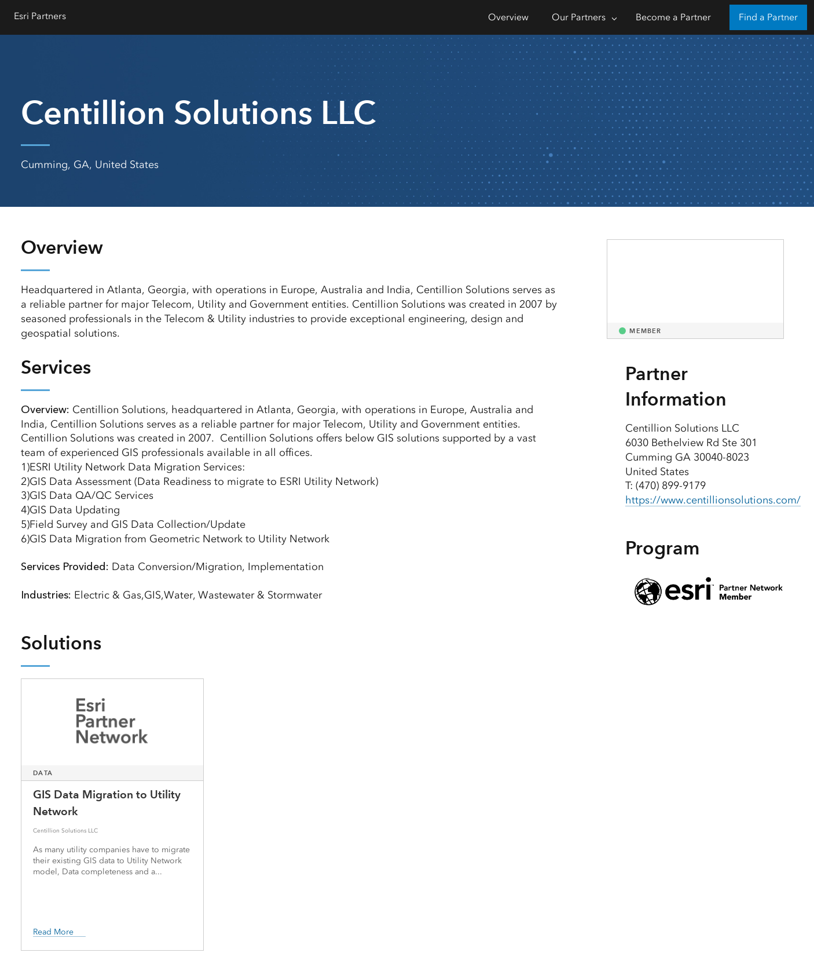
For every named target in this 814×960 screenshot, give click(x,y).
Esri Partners (40, 15)
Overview (508, 17)
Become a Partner (673, 17)
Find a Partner (768, 17)
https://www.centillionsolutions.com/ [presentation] (713, 500)
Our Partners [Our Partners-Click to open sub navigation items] (579, 17)
